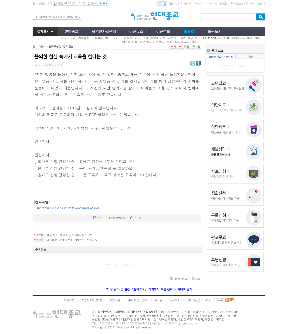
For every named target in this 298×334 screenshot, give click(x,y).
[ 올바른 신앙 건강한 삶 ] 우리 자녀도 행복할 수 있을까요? (84, 168)
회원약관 (114, 300)
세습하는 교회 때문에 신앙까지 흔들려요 (72, 240)
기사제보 (208, 3)
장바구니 (250, 3)
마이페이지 (184, 3)
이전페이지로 (178, 278)
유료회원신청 (236, 3)
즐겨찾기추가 (44, 3)
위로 (196, 278)
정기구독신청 (221, 3)
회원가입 (173, 3)
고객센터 (197, 3)
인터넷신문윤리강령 (198, 300)
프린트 (98, 218)
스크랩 (135, 218)
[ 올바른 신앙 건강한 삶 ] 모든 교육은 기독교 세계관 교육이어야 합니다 (95, 174)
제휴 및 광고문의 (137, 300)
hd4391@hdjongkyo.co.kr (180, 323)
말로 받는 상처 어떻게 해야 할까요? (69, 235)
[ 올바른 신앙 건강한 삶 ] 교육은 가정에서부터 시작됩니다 (84, 161)
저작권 (158, 300)
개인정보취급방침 (91, 300)
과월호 (41, 46)
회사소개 (69, 300)
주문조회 (261, 3)
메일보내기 (117, 218)
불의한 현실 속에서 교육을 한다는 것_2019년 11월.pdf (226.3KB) (67, 207)
